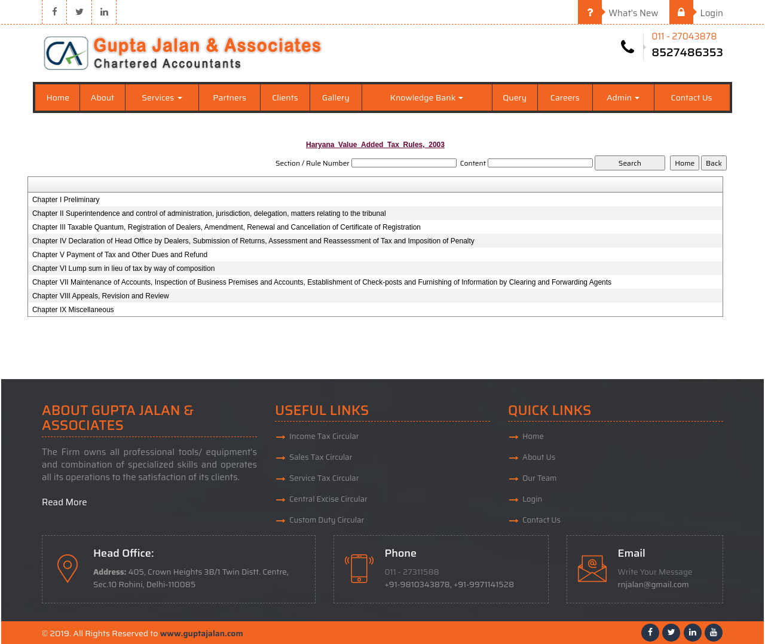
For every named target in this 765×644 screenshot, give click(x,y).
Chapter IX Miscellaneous (73, 310)
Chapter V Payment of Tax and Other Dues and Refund (119, 255)
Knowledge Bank (427, 97)
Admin (623, 97)
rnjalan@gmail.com (653, 584)
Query (515, 97)
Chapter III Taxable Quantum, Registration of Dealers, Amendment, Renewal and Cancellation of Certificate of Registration (226, 227)
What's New (618, 13)
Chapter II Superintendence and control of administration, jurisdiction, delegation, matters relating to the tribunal (209, 213)
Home (58, 97)
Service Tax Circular (324, 478)
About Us (538, 457)
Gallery (336, 97)
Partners (229, 97)
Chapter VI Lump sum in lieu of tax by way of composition (123, 268)
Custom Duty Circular (326, 520)
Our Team (539, 478)
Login (696, 13)
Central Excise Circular (328, 499)
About (102, 97)
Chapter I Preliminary (66, 200)
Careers (565, 97)
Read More (64, 502)
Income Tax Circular (324, 436)
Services (162, 97)
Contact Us (691, 97)
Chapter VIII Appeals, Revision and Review (100, 296)
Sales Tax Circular (321, 457)
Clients (285, 97)
